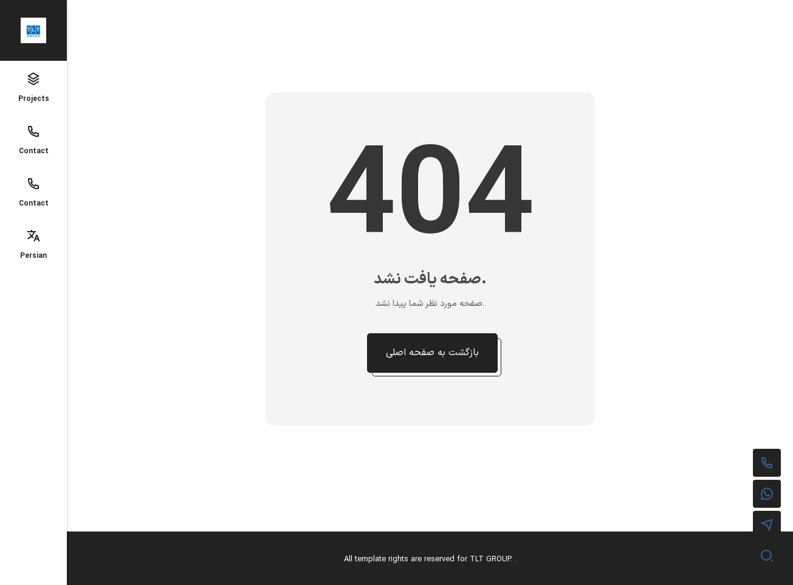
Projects (33, 88)
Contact (34, 140)
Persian (33, 245)
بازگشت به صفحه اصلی (432, 352)
